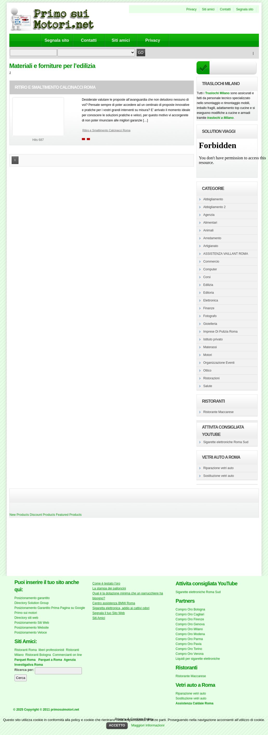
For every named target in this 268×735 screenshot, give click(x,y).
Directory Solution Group (32, 603)
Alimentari (210, 222)
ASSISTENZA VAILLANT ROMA (225, 254)
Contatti (225, 9)
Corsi (207, 277)
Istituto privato (213, 339)
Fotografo (210, 316)
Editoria (208, 292)
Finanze (208, 308)
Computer (210, 269)
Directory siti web (26, 618)
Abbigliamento (213, 199)
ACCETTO (117, 725)
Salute (207, 386)
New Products (19, 515)
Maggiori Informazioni (147, 725)
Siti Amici (99, 618)
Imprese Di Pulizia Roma (220, 331)
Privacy (191, 9)
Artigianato (210, 246)
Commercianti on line (67, 655)
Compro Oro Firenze (190, 619)
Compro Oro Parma (189, 639)
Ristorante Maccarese (218, 412)
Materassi (210, 347)
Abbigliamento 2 (214, 207)
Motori (207, 355)
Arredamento (212, 238)
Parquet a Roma (50, 660)
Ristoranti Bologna (38, 655)
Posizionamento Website (32, 627)
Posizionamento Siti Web (32, 622)
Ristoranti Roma (26, 650)
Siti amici (208, 9)
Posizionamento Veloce (31, 632)
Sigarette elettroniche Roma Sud (225, 442)
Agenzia (208, 215)
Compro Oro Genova (190, 624)
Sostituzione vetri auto (218, 476)
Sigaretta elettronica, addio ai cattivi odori (121, 608)
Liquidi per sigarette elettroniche (198, 659)
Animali (208, 230)
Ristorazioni (211, 378)
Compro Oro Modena (190, 634)
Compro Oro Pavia (188, 644)
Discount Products (42, 515)
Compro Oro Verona (190, 654)
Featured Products (69, 515)
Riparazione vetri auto (218, 468)
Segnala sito (244, 9)
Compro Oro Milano (189, 629)
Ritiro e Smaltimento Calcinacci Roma (55, 87)
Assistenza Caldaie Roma (194, 703)
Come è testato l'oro (106, 583)
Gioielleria (210, 324)
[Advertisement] (35, 547)
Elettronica (210, 300)
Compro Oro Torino (189, 649)
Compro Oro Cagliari (190, 614)
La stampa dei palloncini (109, 588)
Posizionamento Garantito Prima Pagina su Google (50, 608)
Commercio (211, 261)
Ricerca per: (24, 670)
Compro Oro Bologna (190, 609)
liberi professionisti (51, 650)
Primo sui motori (26, 613)
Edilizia (208, 285)
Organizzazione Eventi (218, 363)
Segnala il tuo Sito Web (109, 613)
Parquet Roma (25, 660)
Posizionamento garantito (32, 598)
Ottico (207, 370)
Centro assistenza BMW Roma (114, 603)
